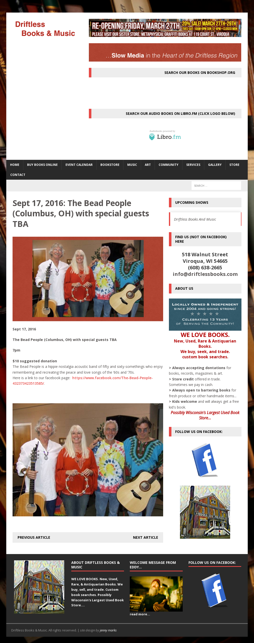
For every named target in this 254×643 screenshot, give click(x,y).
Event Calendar (79, 165)
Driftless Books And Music (195, 219)
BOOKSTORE (109, 165)
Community (168, 165)
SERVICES (193, 165)
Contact (17, 175)
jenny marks (108, 630)
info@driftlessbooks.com (205, 274)
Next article (145, 537)
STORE (234, 165)
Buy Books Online (42, 165)
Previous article (34, 537)
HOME (14, 165)
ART (148, 165)
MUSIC (132, 165)
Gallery (215, 165)
